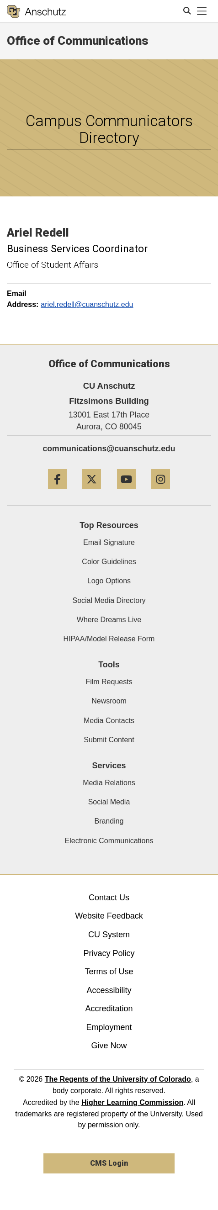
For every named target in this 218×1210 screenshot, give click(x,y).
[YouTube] (126, 493)
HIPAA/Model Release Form (109, 639)
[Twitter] (91, 493)
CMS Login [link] (109, 1163)
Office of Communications (78, 41)
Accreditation (109, 1008)
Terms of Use (109, 971)
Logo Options (109, 581)
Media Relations (109, 783)
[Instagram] (160, 493)
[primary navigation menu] (202, 11)
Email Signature (109, 542)
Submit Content (109, 740)
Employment (109, 1027)
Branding (108, 821)
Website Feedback (109, 915)
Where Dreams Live (109, 619)
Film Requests (108, 682)
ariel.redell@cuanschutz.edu (87, 304)
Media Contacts (109, 720)
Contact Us (109, 897)
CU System (109, 934)
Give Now (109, 1045)
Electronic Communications (109, 841)
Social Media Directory (108, 600)
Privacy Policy (108, 953)
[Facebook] (57, 493)
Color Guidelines (109, 561)
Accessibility (108, 990)
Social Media (109, 802)
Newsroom (108, 701)
